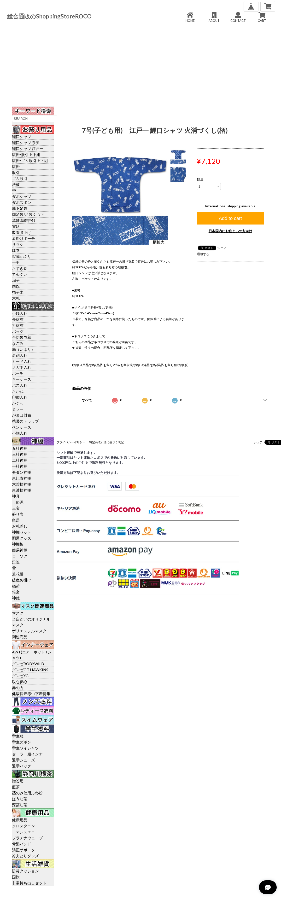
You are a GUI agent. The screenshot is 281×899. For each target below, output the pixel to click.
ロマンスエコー (25, 832)
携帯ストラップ (25, 421)
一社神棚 (19, 466)
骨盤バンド (21, 843)
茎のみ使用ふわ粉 (27, 792)
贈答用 (17, 780)
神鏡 (16, 598)
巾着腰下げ (21, 232)
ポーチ (17, 373)
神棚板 (17, 544)
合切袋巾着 (21, 337)
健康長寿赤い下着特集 (31, 693)
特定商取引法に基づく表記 (106, 442)
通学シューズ (23, 760)
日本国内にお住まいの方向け (230, 231)
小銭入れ (19, 313)
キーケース (21, 379)
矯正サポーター (25, 849)
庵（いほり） (23, 349)
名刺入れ (19, 355)
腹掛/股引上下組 (26, 154)
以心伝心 (19, 681)
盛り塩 (17, 514)
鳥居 (16, 520)
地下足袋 (19, 208)
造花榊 (17, 574)
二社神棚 (19, 460)
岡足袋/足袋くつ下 (28, 214)
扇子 (16, 280)
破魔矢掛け (21, 580)
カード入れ (21, 361)
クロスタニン (23, 826)
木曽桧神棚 (21, 484)
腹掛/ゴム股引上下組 (30, 160)
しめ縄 (17, 502)
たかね (17, 391)
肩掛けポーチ (23, 238)
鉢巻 (16, 250)
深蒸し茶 (19, 804)
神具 (16, 496)
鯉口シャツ (21, 136)
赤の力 (17, 687)
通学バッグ (21, 766)
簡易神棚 (19, 550)
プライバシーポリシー (71, 442)
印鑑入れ (19, 397)
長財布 (17, 319)
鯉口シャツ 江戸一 (27, 148)
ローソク (19, 556)
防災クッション (25, 871)
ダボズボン (21, 202)
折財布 (17, 325)
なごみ (17, 343)
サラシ (17, 244)
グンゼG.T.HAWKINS (30, 669)
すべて (87, 400)
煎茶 (16, 786)
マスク (17, 613)
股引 (16, 172)
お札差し (19, 526)
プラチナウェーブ (27, 838)
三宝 (16, 508)
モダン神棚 (21, 472)
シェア (222, 248)
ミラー (17, 409)
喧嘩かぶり (21, 256)
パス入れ (19, 385)
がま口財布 (21, 415)
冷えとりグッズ (25, 855)
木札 (16, 298)
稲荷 (16, 586)
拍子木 (17, 292)
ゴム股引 (19, 178)
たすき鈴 (19, 268)
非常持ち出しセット (29, 883)
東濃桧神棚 (21, 490)
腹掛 (16, 166)
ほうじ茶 (19, 798)
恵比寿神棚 (21, 478)
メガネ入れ (21, 367)
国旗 (16, 286)
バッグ (17, 331)
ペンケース (21, 427)
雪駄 (16, 226)
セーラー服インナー (29, 754)
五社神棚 (19, 448)
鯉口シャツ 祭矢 (26, 142)
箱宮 (16, 592)
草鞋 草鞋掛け (24, 220)
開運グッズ (21, 538)
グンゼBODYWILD (28, 663)
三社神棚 (19, 454)
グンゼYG (20, 675)
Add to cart (230, 218)
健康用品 (19, 820)
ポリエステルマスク (29, 630)
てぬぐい (19, 274)
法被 (16, 184)
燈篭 (16, 562)
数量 (200, 179)
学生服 (17, 736)
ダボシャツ (21, 196)
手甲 (16, 262)
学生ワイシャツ (25, 748)
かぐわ (17, 403)
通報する (203, 254)
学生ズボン (21, 742)
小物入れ (19, 433)
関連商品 (19, 636)
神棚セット (21, 532)
